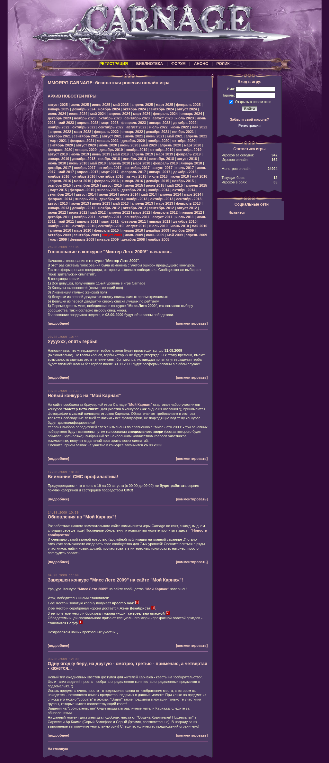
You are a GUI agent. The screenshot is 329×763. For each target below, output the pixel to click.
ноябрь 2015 (183, 181)
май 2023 (66, 123)
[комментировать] (192, 323)
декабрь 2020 (133, 141)
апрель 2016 (60, 181)
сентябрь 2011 (137, 217)
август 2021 (112, 136)
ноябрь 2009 (183, 230)
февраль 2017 (133, 172)
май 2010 (199, 226)
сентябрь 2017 (137, 168)
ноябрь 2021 (183, 132)
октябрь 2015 (59, 185)
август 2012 (187, 208)
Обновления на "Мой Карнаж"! (82, 516)
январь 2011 (159, 221)
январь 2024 (191, 114)
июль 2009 (134, 235)
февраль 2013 (188, 203)
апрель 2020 (170, 145)
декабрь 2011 (59, 217)
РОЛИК (223, 63)
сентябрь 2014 (60, 194)
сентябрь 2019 (189, 150)
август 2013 (58, 203)
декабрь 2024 (83, 109)
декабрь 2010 (185, 221)
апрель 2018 (119, 163)
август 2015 (112, 185)
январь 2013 (58, 208)
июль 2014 (108, 194)
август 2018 (187, 159)
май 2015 (174, 185)
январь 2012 (191, 212)
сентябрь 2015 (86, 185)
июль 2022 (158, 127)
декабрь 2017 (59, 168)
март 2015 (58, 190)
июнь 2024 (78, 114)
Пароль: (228, 95)
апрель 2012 (119, 212)
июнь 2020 (129, 145)
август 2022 (136, 127)
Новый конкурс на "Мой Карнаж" (84, 395)
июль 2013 (80, 203)
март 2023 (110, 123)
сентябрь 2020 (60, 145)
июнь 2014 (129, 194)
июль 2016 (158, 176)
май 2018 (98, 163)
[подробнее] (58, 323)
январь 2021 (108, 141)
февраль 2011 (133, 221)
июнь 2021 (155, 136)
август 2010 (136, 226)
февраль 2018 (165, 163)
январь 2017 (159, 172)
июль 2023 (184, 118)
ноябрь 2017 (84, 168)
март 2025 (164, 105)
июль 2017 (184, 168)
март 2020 (192, 145)
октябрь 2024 (134, 109)
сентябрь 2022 (111, 127)
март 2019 (164, 154)
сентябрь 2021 (86, 136)
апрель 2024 (119, 114)
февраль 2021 (82, 141)
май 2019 (121, 154)
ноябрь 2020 (158, 141)
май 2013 (121, 203)
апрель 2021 (196, 136)
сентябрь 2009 (86, 235)
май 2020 (149, 145)
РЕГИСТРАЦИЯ (113, 63)
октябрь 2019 (161, 150)
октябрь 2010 (83, 226)
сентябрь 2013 (189, 199)
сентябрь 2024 (161, 109)
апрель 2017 (87, 172)
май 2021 (174, 136)
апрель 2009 (196, 235)
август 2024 (187, 109)
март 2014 (192, 194)
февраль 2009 (82, 239)
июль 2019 (80, 154)
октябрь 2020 (183, 141)
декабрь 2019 (111, 150)
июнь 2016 (180, 176)
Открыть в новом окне (253, 101)
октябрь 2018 (134, 159)
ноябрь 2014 (158, 190)
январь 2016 (132, 181)
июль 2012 (57, 212)
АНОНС (201, 63)
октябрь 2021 (59, 136)
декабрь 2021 (157, 132)
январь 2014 (86, 199)
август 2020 (86, 145)
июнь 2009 (155, 235)
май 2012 (98, 212)
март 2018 (141, 163)
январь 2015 (108, 190)
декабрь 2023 (59, 118)
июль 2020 (108, 145)
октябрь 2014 (183, 190)
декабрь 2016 (185, 172)
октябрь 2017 (109, 168)
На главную (58, 749)
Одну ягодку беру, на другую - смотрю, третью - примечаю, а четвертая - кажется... (128, 666)
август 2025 (58, 105)
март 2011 (110, 221)
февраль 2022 (106, 132)
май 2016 (199, 176)
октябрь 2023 (109, 118)
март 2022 (82, 132)
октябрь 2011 (109, 217)
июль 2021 (134, 136)
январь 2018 (191, 163)
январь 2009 (108, 239)
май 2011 (66, 221)
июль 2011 (184, 217)
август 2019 (58, 154)
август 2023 (163, 118)
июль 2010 (158, 226)
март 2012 (141, 212)
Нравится (237, 212)
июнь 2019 (101, 154)
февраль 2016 (106, 181)
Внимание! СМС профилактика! (83, 476)
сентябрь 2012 (161, 208)
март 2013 (164, 203)
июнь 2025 (101, 105)
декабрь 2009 (157, 230)
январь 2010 (132, 230)
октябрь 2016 (83, 176)
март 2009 (58, 239)
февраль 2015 (82, 190)
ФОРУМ (178, 63)
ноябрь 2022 (58, 127)
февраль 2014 (60, 199)
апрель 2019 (142, 154)
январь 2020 (86, 150)
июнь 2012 (78, 212)
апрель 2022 (60, 132)
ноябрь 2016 (58, 176)
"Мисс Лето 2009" (92, 589)
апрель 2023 (87, 123)
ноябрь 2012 (109, 208)
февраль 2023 (133, 123)
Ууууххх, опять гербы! (73, 341)
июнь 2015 (155, 185)
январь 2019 (58, 159)
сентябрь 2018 (161, 159)
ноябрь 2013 (136, 199)
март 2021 (58, 141)
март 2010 (82, 230)
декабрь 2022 (185, 123)
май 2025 (121, 105)
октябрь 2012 (134, 208)
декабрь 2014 (133, 190)
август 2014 (86, 194)
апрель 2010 (60, 230)
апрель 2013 (142, 203)
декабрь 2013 (111, 199)
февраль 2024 (165, 114)
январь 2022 (132, 132)
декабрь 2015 (157, 181)
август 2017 (163, 168)
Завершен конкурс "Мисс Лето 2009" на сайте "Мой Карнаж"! (115, 579)
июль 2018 (57, 163)
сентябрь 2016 (111, 176)
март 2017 (110, 172)
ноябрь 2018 (109, 159)
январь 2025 (58, 109)
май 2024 (98, 114)
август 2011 (163, 217)
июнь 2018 (78, 163)
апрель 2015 (196, 185)
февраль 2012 (165, 212)
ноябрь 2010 (58, 226)
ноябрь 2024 (109, 109)
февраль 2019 (188, 154)
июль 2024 (57, 114)
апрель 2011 (87, 221)
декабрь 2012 (83, 208)
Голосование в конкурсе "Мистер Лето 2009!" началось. (110, 251)
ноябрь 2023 (84, 118)
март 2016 (82, 181)
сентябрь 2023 (137, 118)
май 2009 (174, 235)
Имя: (231, 89)
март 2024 (141, 114)
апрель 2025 (142, 105)
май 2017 (66, 172)
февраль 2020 (60, 150)
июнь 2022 (180, 127)
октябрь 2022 (83, 127)
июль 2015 (134, 185)
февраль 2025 (188, 105)
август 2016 (136, 176)
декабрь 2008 (133, 239)
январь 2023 (159, 123)
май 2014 (149, 194)
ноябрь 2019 (136, 150)
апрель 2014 (170, 194)
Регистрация (249, 125)
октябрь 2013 (161, 199)
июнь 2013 (101, 203)
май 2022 (199, 127)
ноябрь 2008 (158, 239)
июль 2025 (80, 105)
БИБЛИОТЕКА (149, 63)
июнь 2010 (180, 226)
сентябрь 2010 (111, 226)
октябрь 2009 (59, 235)
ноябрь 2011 (84, 217)
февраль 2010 (106, 230)
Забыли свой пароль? (249, 119)
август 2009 (112, 235)
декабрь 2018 (83, 159)
